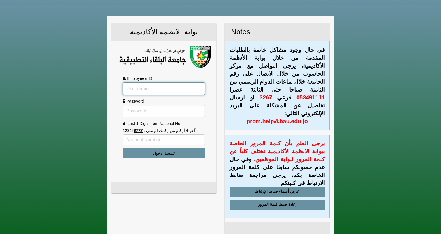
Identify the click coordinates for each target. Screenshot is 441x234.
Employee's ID (137, 78)
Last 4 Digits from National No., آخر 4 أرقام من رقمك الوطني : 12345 (159, 127)
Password (133, 101)
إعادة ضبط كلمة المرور (277, 204)
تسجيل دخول (164, 153)
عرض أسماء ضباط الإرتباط (277, 191)
